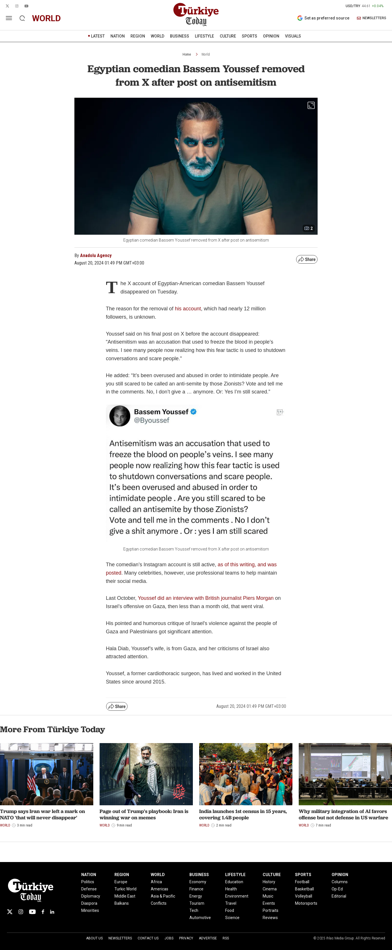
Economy (197, 881)
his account (188, 309)
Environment (236, 896)
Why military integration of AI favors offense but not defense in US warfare (343, 814)
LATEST (98, 36)
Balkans (121, 903)
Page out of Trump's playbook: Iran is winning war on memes (144, 814)
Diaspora (89, 903)
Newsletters (120, 938)
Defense (89, 889)
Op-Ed (337, 889)
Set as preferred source (323, 18)
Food (229, 910)
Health (231, 889)
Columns (340, 881)
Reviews (270, 917)
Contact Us (148, 938)
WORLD (157, 36)
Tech (193, 910)
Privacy (186, 938)
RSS (226, 938)
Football (302, 881)
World (205, 54)
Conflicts (159, 903)
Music (268, 896)
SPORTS (249, 36)
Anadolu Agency (96, 255)
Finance (196, 889)
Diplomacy (90, 896)
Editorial (339, 896)
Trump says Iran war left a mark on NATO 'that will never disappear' (42, 814)
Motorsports (306, 903)
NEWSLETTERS (371, 18)
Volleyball (303, 896)
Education (234, 881)
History (269, 881)
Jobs (169, 938)
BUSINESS (179, 36)
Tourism (196, 903)
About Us (94, 938)
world (46, 18)
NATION (117, 36)
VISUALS (293, 36)
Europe (120, 881)
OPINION (271, 36)
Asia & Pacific (163, 896)
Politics (87, 881)
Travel (230, 903)
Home (187, 54)
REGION (137, 36)
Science (232, 917)
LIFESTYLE (204, 36)
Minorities (90, 910)
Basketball (304, 889)
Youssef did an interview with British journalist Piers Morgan (206, 598)
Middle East (124, 896)
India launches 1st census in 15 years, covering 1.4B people (243, 814)
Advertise (208, 938)
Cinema (270, 889)
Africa (156, 881)
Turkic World (125, 889)
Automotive (200, 917)
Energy (195, 896)
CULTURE (228, 36)
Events (269, 903)
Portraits (270, 910)
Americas (159, 889)
